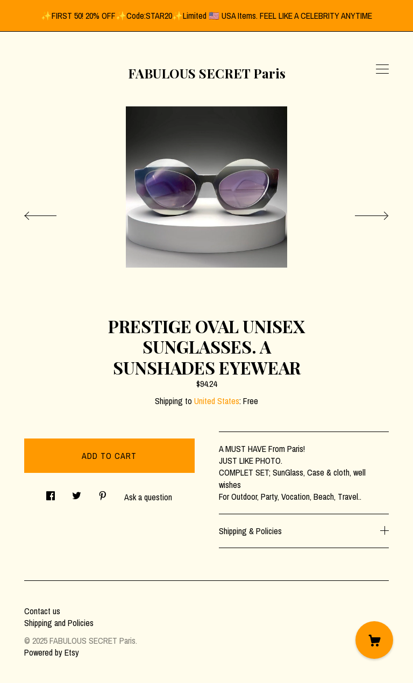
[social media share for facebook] (50, 492)
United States (216, 401)
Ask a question (148, 497)
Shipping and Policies (59, 623)
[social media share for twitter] (76, 492)
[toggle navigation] (382, 69)
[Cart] (374, 640)
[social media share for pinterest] (102, 492)
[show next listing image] (362, 213)
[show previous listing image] (51, 213)
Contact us (42, 611)
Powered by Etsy (51, 652)
